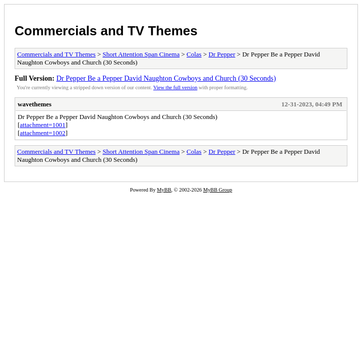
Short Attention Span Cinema (140, 54)
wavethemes (34, 104)
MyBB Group (217, 190)
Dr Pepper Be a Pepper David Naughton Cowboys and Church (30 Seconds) (166, 78)
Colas (194, 54)
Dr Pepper (222, 54)
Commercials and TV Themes (106, 30)
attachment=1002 (42, 133)
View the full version (175, 87)
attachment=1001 (42, 125)
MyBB (164, 190)
